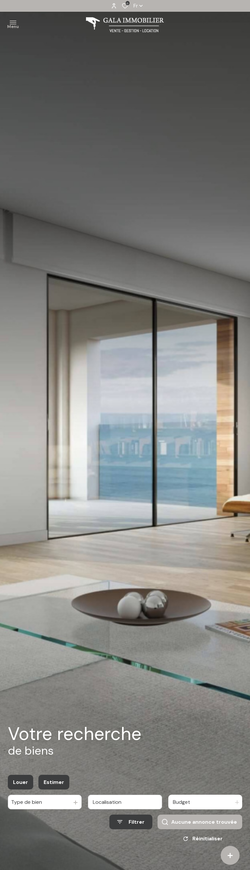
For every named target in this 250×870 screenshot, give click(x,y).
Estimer (54, 782)
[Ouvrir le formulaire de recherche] (130, 822)
